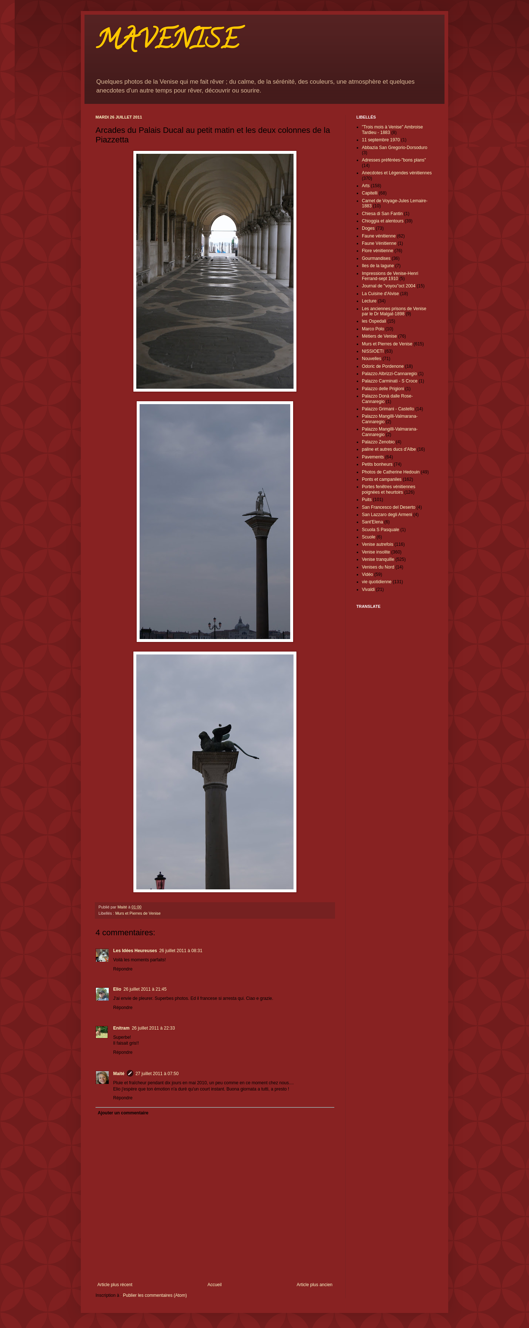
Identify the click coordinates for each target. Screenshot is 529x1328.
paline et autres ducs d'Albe (389, 449)
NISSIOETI (373, 351)
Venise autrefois (377, 544)
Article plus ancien (314, 1284)
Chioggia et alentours (382, 221)
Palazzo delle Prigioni (383, 388)
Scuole (368, 537)
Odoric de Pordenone (383, 366)
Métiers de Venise (379, 336)
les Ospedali (374, 321)
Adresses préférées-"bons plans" (394, 160)
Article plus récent (114, 1284)
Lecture (369, 301)
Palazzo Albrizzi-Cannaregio (389, 373)
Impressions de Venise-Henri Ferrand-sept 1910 (390, 276)
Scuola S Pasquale (380, 529)
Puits (367, 499)
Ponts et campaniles (382, 479)
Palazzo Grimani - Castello (388, 408)
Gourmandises (376, 258)
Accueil (215, 1284)
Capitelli (370, 193)
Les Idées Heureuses (135, 950)
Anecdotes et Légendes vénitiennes (397, 172)
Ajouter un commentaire (123, 1112)
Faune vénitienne (379, 236)
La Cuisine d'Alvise (380, 293)
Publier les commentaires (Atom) (155, 1295)
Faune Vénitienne (379, 243)
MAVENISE (167, 42)
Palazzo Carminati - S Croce (389, 381)
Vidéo (367, 574)
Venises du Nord (378, 567)
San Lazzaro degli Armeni (387, 514)
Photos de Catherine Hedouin (391, 472)
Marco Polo (373, 328)
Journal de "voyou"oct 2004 (388, 286)
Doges (368, 228)
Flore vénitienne (377, 250)
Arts (366, 185)
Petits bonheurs (377, 464)
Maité (119, 1073)
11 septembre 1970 (381, 139)
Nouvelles (371, 358)
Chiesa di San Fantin (382, 213)
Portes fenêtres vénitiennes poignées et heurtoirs (388, 489)
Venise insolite (376, 552)
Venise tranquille (378, 559)
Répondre (123, 969)
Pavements (373, 457)
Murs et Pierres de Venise (138, 913)
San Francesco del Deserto (388, 507)
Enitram (121, 1028)
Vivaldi (368, 589)
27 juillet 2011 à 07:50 (157, 1073)
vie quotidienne (377, 581)
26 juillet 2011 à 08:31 (180, 950)
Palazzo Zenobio (378, 442)
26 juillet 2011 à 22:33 (153, 1028)
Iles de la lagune (378, 265)
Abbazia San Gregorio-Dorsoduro (394, 147)
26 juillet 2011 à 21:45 (144, 989)
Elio (117, 989)
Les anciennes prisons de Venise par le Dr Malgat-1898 (394, 311)
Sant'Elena (372, 522)
